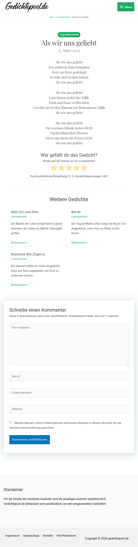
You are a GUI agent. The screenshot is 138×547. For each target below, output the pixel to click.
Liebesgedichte (19, 216)
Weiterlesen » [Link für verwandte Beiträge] (19, 242)
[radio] (54, 169)
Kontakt (48, 535)
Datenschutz (31, 535)
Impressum (12, 535)
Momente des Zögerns (28, 254)
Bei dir (76, 212)
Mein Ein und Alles (25, 212)
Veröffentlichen (66, 535)
